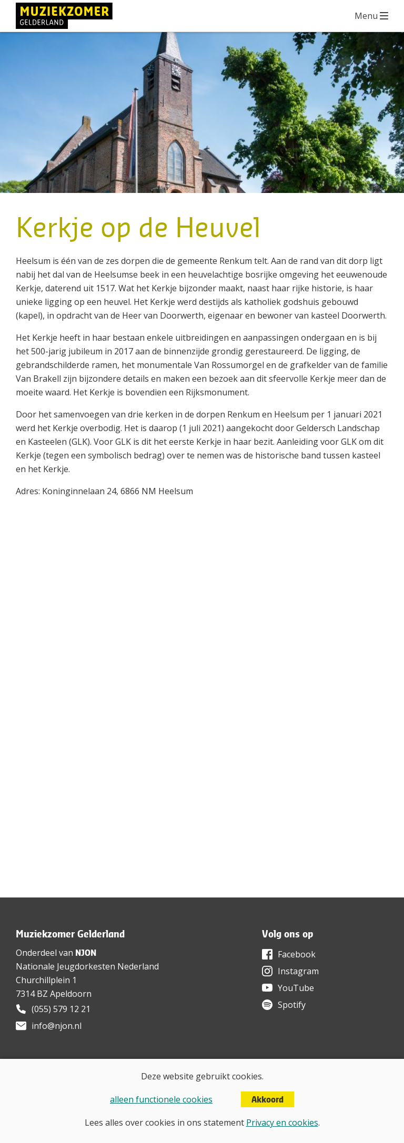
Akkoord (267, 1099)
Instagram (298, 971)
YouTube (296, 988)
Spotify (292, 1005)
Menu (366, 16)
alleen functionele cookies (161, 1099)
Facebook (297, 954)
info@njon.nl (57, 1026)
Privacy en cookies (282, 1122)
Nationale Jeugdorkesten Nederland (87, 966)
